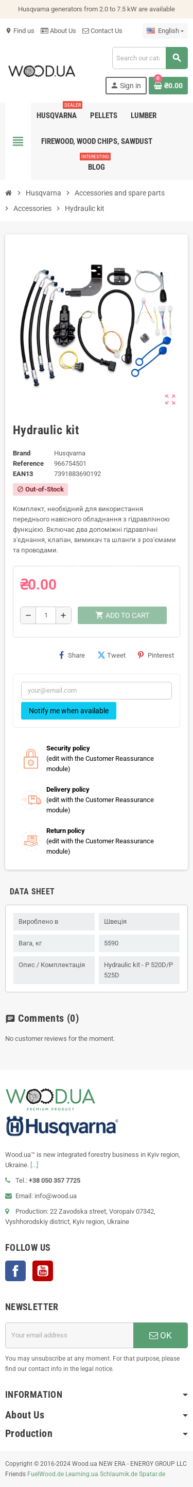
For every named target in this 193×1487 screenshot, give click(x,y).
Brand (21, 453)
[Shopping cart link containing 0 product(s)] (168, 85)
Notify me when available (69, 711)
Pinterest (156, 655)
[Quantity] (46, 615)
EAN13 (23, 474)
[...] (34, 1165)
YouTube (42, 1271)
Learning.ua (81, 1474)
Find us (19, 31)
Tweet (111, 655)
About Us (58, 31)
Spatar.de (152, 1474)
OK (160, 1335)
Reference (28, 463)
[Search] (149, 58)
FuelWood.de (45, 1474)
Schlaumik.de (118, 1474)
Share (72, 655)
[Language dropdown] (165, 31)
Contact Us (102, 31)
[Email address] (69, 1335)
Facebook (15, 1271)
